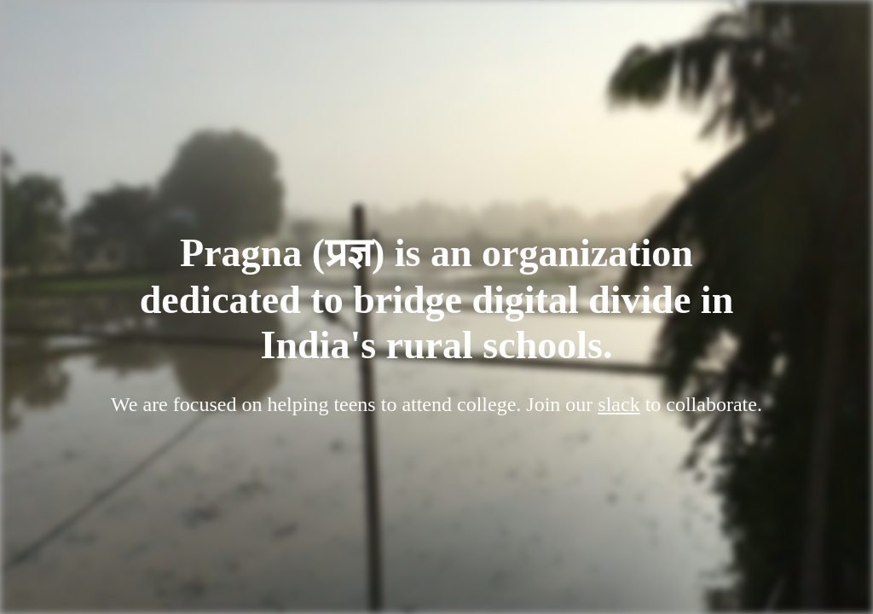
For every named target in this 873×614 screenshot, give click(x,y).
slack (618, 404)
